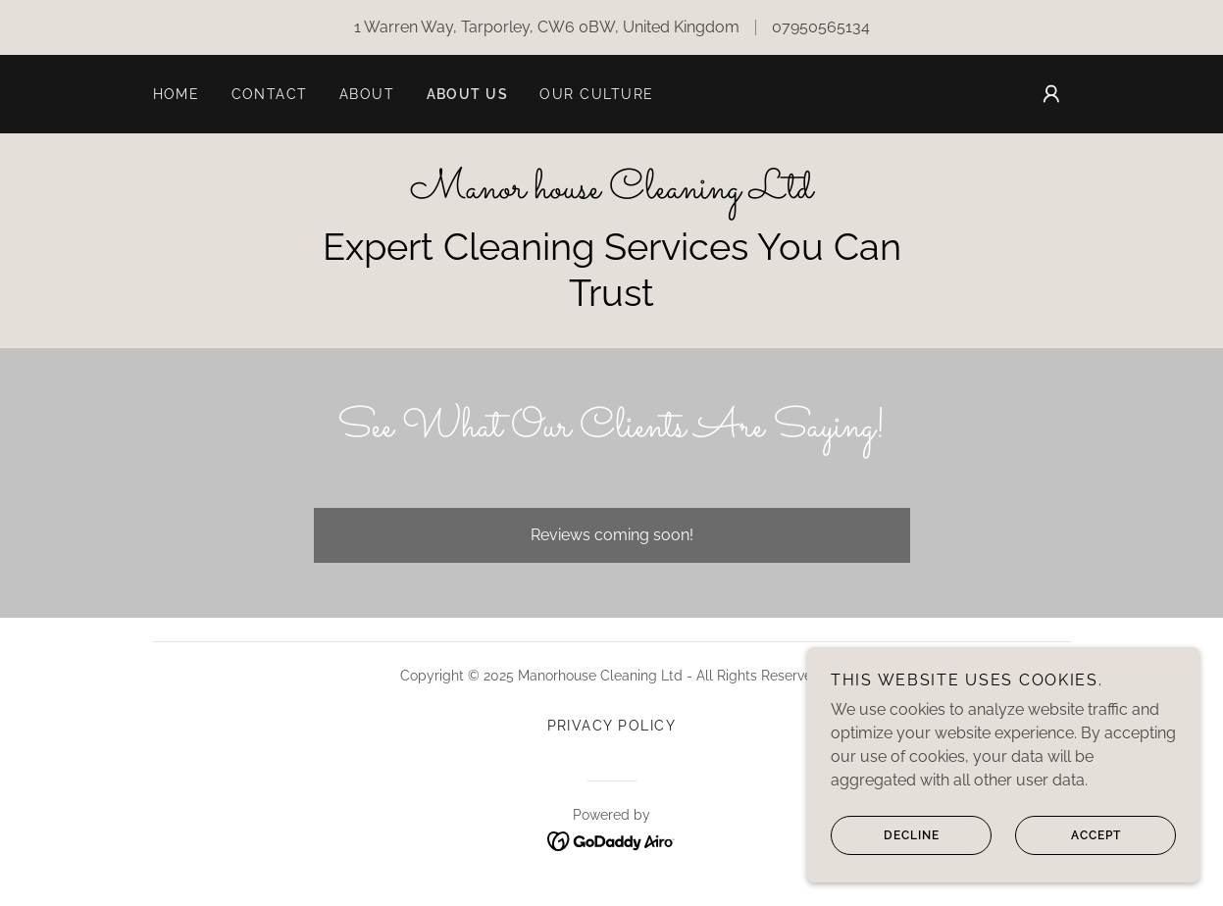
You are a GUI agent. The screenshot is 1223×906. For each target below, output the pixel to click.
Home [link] (176, 94)
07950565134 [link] (821, 27)
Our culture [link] (596, 94)
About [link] (367, 94)
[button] (1051, 94)
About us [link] (468, 94)
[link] (611, 192)
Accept (1068, 849)
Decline (885, 849)
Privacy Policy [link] (612, 725)
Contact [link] (270, 94)
